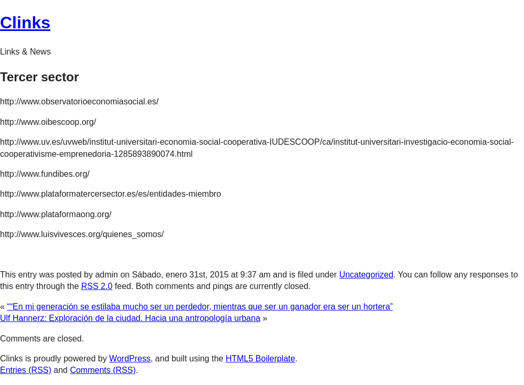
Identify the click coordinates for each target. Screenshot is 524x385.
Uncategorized (366, 274)
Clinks (25, 22)
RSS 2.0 (97, 286)
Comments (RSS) (102, 370)
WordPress (130, 358)
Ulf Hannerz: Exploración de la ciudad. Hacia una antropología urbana (130, 318)
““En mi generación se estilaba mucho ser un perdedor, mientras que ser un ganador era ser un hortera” (200, 306)
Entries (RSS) (25, 370)
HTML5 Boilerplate (260, 358)
